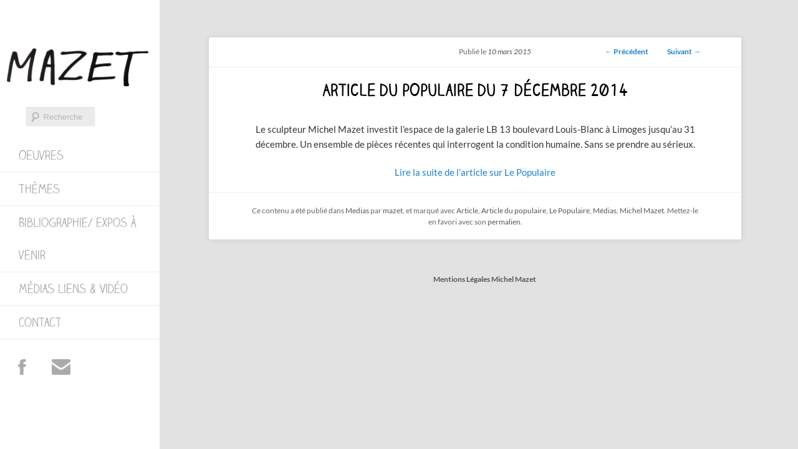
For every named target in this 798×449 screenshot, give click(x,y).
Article (467, 210)
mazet (393, 210)
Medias (357, 210)
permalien (504, 221)
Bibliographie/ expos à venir (77, 239)
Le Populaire (569, 210)
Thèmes (39, 189)
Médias (605, 210)
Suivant (684, 51)
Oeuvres (41, 155)
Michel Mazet (642, 210)
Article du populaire (513, 210)
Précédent (626, 51)
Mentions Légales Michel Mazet (484, 279)
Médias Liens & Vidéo (73, 289)
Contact (40, 322)
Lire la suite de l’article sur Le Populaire (475, 172)
